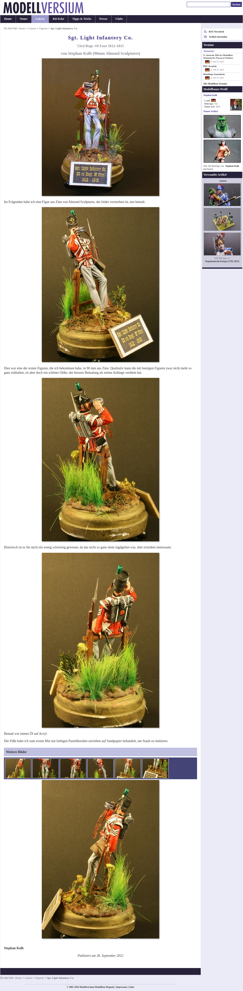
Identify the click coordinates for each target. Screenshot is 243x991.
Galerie (40, 19)
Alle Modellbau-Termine (215, 84)
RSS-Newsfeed (216, 31)
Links (131, 987)
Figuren (43, 28)
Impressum (121, 987)
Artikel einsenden (218, 36)
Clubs (119, 19)
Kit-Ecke (58, 19)
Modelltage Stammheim (214, 74)
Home (8, 19)
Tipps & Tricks (81, 19)
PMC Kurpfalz (210, 66)
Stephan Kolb (232, 166)
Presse (103, 19)
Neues (23, 19)
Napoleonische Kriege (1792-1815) (222, 261)
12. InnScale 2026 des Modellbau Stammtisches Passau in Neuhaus (218, 56)
